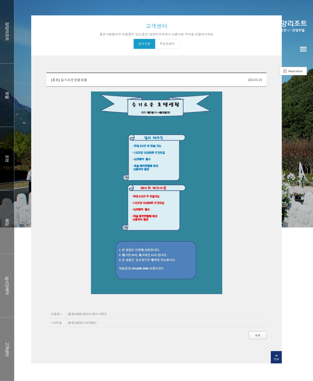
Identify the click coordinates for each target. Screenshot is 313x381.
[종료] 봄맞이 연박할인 (82, 323)
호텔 (7, 95)
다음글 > (56, 314)
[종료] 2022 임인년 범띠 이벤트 (87, 314)
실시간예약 (7, 285)
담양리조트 (7, 31)
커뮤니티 (7, 349)
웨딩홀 (7, 222)
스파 (7, 158)
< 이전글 (56, 323)
